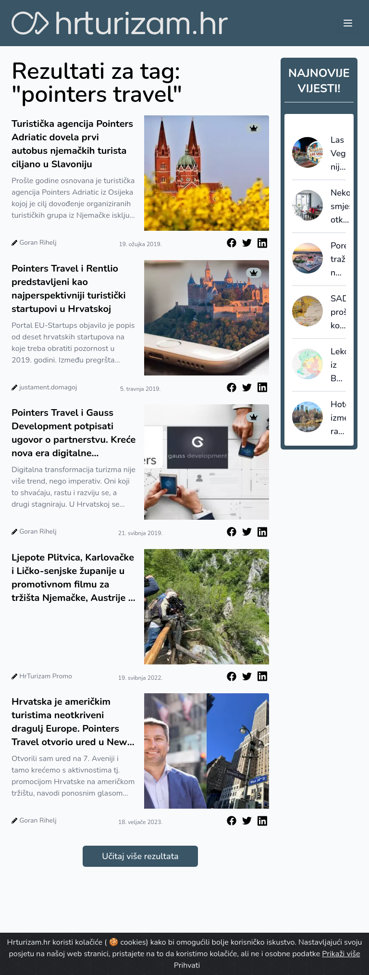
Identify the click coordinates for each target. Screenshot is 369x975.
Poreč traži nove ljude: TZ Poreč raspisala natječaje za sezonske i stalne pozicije (338, 259)
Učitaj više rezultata (140, 856)
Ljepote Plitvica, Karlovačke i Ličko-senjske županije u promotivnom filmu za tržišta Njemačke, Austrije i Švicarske (73, 578)
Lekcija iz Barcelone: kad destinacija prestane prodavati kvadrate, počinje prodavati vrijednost (338, 365)
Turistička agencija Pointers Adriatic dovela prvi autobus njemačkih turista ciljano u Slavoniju (72, 144)
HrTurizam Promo (45, 676)
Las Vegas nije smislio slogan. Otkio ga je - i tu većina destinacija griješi (338, 154)
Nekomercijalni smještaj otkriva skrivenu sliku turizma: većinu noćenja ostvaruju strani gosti (340, 206)
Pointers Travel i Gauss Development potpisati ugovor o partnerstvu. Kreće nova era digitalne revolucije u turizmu (73, 433)
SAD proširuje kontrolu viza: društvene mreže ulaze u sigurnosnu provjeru (338, 312)
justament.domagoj (48, 387)
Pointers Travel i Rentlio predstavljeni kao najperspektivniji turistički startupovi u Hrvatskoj (69, 288)
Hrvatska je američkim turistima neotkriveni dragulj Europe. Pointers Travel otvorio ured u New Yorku (69, 722)
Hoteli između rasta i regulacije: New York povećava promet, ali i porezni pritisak (338, 418)
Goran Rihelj (37, 242)
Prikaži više (341, 954)
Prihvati (187, 965)
